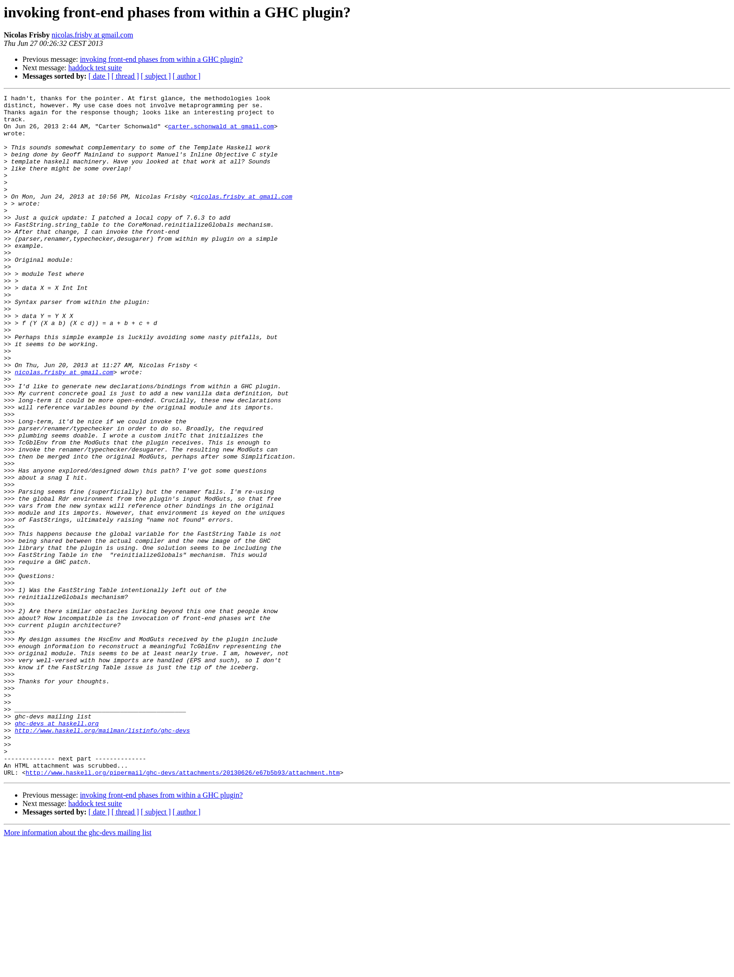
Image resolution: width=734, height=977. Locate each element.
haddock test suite (95, 68)
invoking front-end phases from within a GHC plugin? (161, 59)
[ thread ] (125, 76)
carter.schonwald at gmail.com (221, 133)
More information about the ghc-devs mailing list (78, 969)
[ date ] (99, 76)
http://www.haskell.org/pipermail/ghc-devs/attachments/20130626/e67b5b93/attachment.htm (183, 908)
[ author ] (187, 76)
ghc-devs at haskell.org (56, 849)
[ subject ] (156, 76)
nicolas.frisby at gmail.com (92, 35)
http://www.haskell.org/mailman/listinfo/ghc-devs (102, 858)
